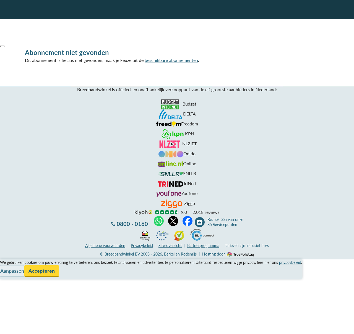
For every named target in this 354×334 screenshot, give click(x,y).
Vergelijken (10, 262)
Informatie (10, 275)
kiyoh (143, 212)
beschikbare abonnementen (171, 60)
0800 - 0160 (132, 223)
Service (7, 269)
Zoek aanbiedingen (25, 326)
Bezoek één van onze (225, 222)
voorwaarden (105, 245)
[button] (2, 46)
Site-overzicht (170, 245)
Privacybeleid (142, 245)
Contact (8, 282)
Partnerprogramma (203, 245)
